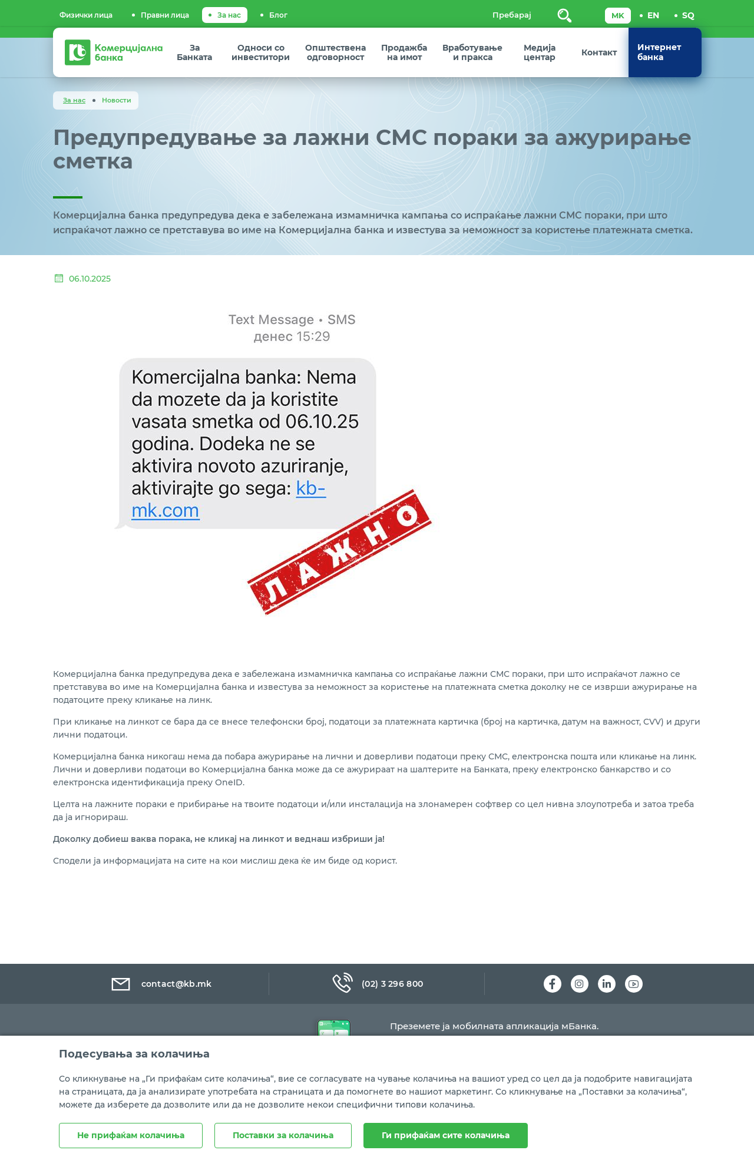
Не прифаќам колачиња (130, 1135)
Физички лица (86, 15)
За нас (229, 15)
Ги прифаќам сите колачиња (446, 1135)
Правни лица (165, 15)
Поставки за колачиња (283, 1135)
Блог (278, 15)
